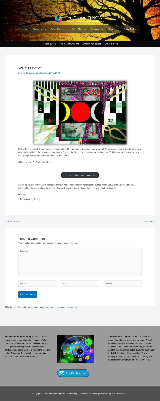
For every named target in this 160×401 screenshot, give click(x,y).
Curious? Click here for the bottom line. (80, 173)
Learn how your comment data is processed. (60, 307)
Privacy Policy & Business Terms (113, 394)
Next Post (149, 220)
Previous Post (12, 220)
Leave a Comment (26, 71)
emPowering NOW (85, 17)
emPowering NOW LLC (87, 394)
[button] (39, 29)
